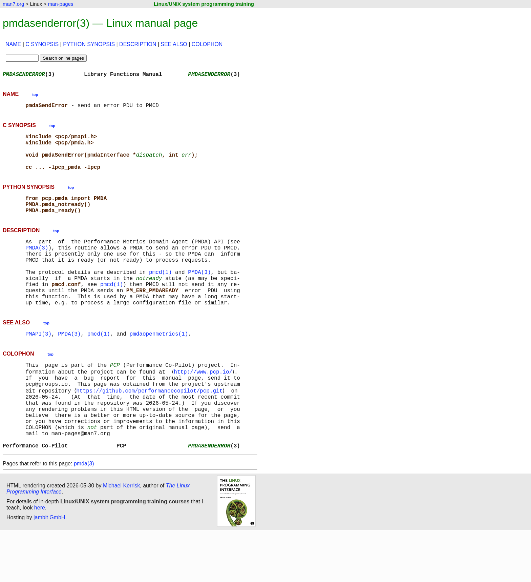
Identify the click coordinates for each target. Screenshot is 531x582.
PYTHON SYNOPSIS (89, 44)
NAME (13, 44)
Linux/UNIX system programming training (204, 4)
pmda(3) (84, 512)
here (39, 556)
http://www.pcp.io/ (204, 404)
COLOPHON (207, 44)
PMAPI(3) (38, 364)
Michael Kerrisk (121, 534)
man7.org (13, 4)
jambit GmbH (49, 566)
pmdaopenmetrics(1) (158, 364)
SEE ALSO (174, 44)
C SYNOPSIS (42, 44)
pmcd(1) (160, 295)
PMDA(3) (36, 265)
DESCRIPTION (137, 44)
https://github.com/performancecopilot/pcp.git (151, 427)
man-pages (60, 4)
